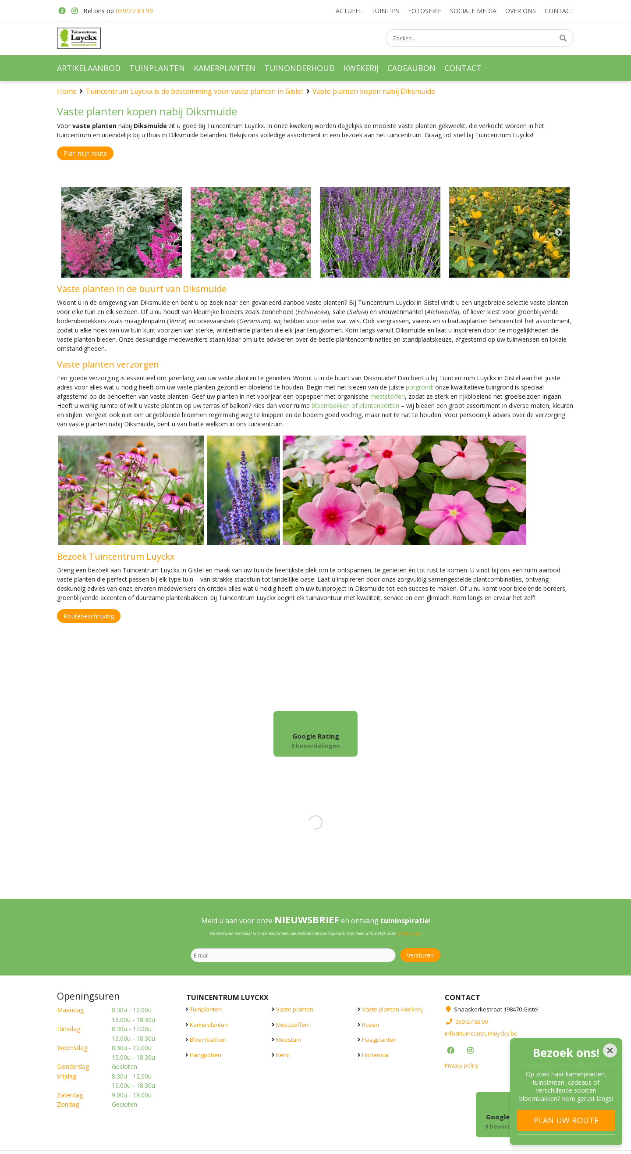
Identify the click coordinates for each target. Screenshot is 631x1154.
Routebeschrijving (89, 616)
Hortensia (375, 1055)
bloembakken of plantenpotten (355, 405)
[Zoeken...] (480, 39)
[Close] (610, 1050)
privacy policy (408, 933)
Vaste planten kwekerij (392, 1009)
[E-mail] (293, 955)
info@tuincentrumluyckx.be (481, 1033)
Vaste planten (294, 1009)
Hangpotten (205, 1055)
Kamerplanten (209, 1025)
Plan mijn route (85, 153)
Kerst (283, 1055)
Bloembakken (208, 1039)
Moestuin (288, 1039)
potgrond (419, 387)
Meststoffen (292, 1025)
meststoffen (387, 396)
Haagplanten (379, 1039)
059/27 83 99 (134, 11)
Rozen (370, 1025)
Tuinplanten (206, 1009)
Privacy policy (462, 1065)
